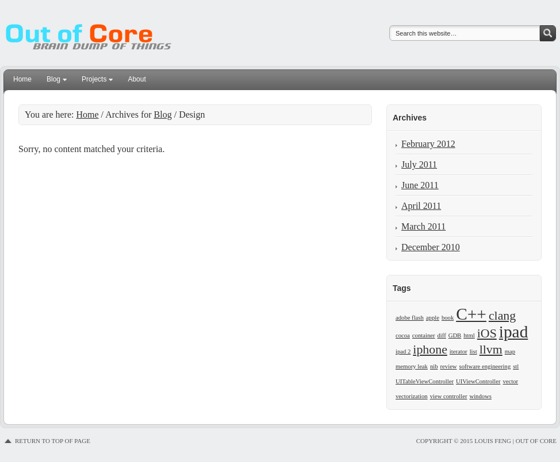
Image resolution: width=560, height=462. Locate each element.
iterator (458, 351)
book (448, 318)
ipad (513, 332)
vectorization (412, 396)
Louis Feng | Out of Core (96, 28)
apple (432, 318)
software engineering (485, 366)
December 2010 (430, 247)
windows (480, 396)
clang (502, 316)
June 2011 (420, 185)
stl (516, 366)
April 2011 (421, 206)
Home (22, 79)
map (510, 351)
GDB (455, 335)
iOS (487, 333)
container (423, 335)
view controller (448, 396)
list (473, 351)
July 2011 (419, 164)
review (448, 366)
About (136, 79)
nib (434, 366)
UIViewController (478, 381)
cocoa (403, 335)
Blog (53, 81)
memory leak (412, 366)
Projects (94, 81)
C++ (471, 314)
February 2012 (428, 144)
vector (511, 381)
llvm (491, 349)
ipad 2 (403, 351)
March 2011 (423, 226)
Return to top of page (52, 440)
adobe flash (410, 318)
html (469, 335)
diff (442, 335)
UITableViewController (425, 381)
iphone (430, 349)
